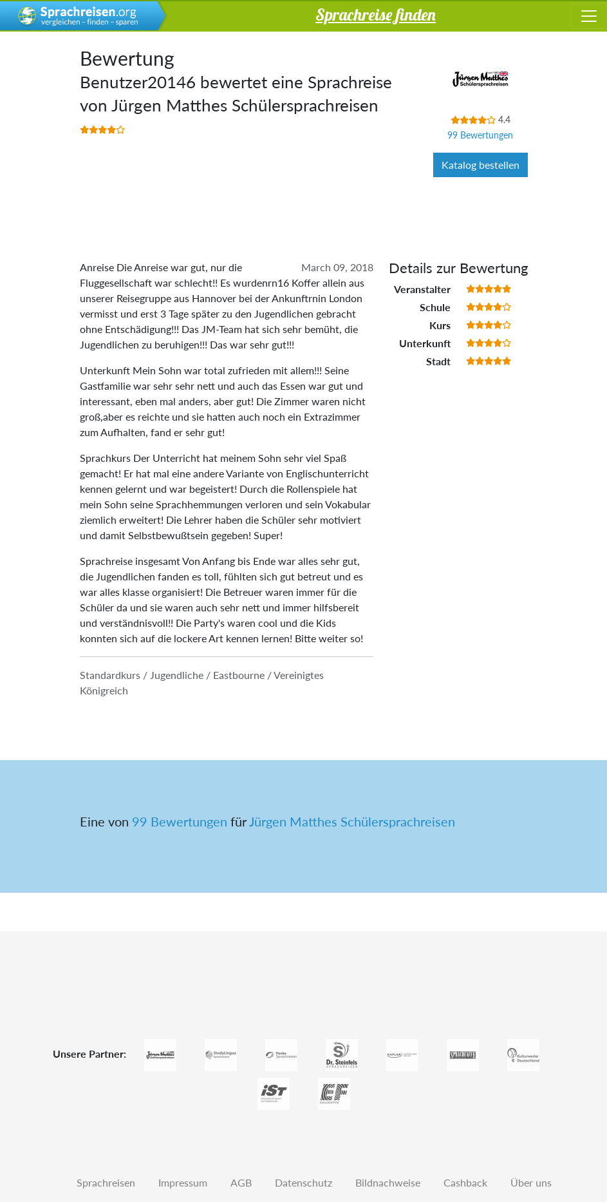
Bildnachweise (387, 1182)
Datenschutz (303, 1182)
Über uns (531, 1182)
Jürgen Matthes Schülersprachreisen (352, 821)
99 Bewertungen (480, 134)
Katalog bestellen (480, 164)
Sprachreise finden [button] (375, 14)
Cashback (465, 1182)
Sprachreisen (106, 1182)
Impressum (182, 1182)
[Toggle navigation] (589, 16)
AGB (241, 1182)
